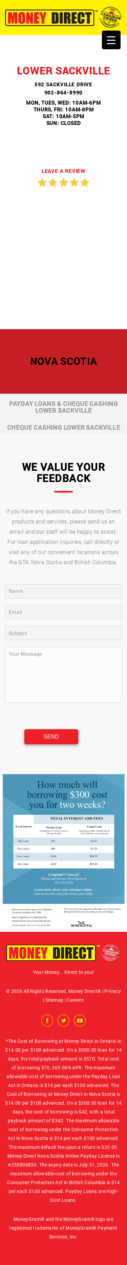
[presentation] (54, 716)
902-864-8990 (63, 92)
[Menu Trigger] (111, 40)
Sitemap (54, 1000)
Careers (75, 1000)
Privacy (112, 991)
